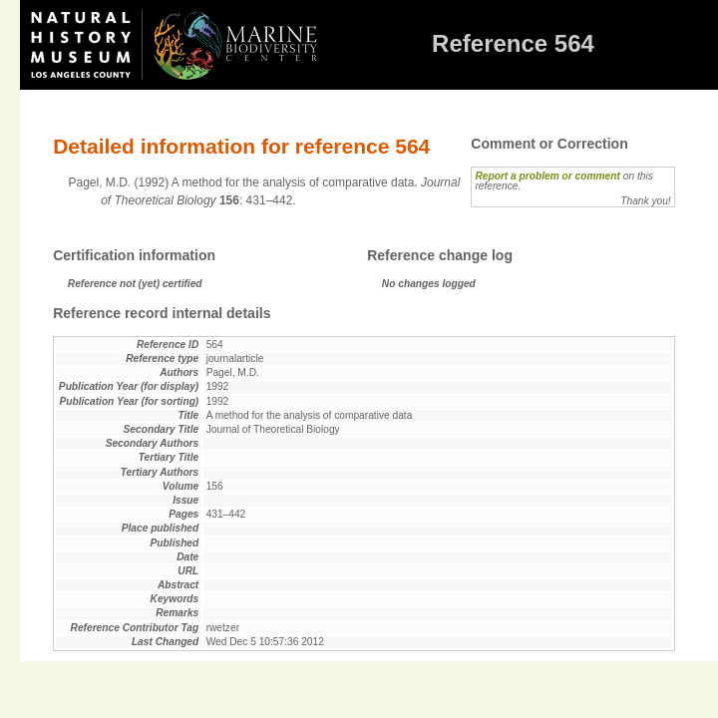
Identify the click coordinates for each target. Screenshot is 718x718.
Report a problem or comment (547, 176)
